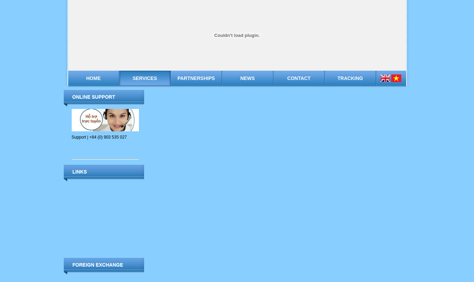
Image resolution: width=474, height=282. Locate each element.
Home (93, 78)
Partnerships (196, 78)
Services (145, 78)
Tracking (350, 78)
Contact (298, 78)
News (247, 78)
